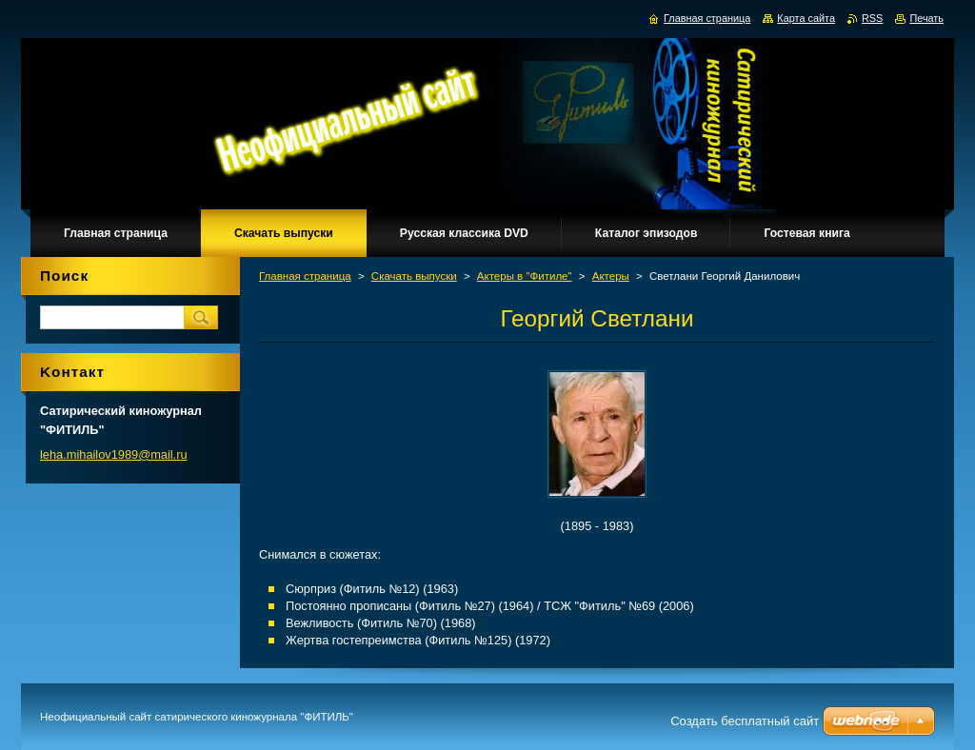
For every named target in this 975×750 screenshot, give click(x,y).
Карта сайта (806, 18)
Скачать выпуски (414, 276)
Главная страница (305, 276)
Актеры (610, 276)
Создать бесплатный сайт (744, 721)
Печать (926, 18)
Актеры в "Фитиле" (524, 276)
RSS (872, 18)
